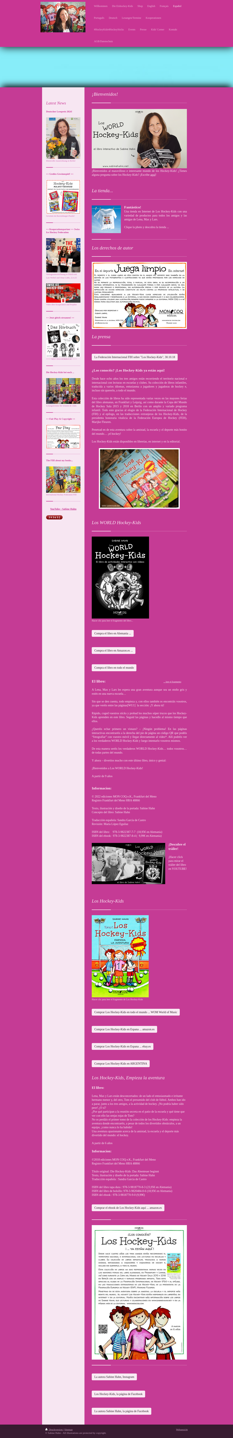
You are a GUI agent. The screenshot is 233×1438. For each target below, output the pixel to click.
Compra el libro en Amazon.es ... (113, 650)
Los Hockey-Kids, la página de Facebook (118, 1394)
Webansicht (182, 1429)
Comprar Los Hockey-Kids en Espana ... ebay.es (122, 1046)
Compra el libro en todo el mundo (114, 667)
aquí (152, 174)
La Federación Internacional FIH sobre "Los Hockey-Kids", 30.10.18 (134, 357)
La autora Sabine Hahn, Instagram (114, 1377)
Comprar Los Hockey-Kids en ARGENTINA (120, 1063)
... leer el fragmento (172, 682)
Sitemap (68, 1429)
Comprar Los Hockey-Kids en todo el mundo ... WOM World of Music (135, 1012)
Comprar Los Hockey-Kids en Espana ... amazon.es (124, 1029)
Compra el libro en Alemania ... (112, 633)
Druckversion (54, 1429)
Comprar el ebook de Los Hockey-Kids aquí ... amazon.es (128, 1207)
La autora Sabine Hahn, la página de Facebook (121, 1411)
